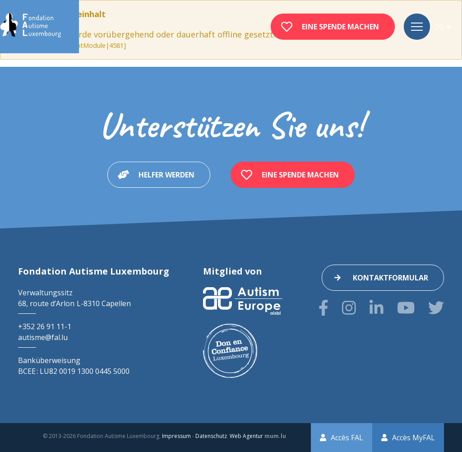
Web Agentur (246, 436)
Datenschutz (211, 436)
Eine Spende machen (340, 27)
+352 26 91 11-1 (44, 326)
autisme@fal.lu (43, 337)
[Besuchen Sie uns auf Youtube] (406, 308)
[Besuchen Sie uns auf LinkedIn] (376, 308)
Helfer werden (166, 175)
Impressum (176, 436)
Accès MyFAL (413, 438)
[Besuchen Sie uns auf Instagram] (349, 308)
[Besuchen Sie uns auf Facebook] (323, 308)
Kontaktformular (390, 278)
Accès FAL (347, 438)
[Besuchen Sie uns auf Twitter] (436, 308)
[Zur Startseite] (30, 26)
